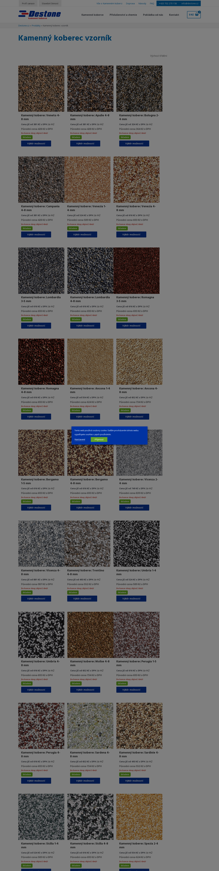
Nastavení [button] (80, 439)
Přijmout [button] (99, 439)
